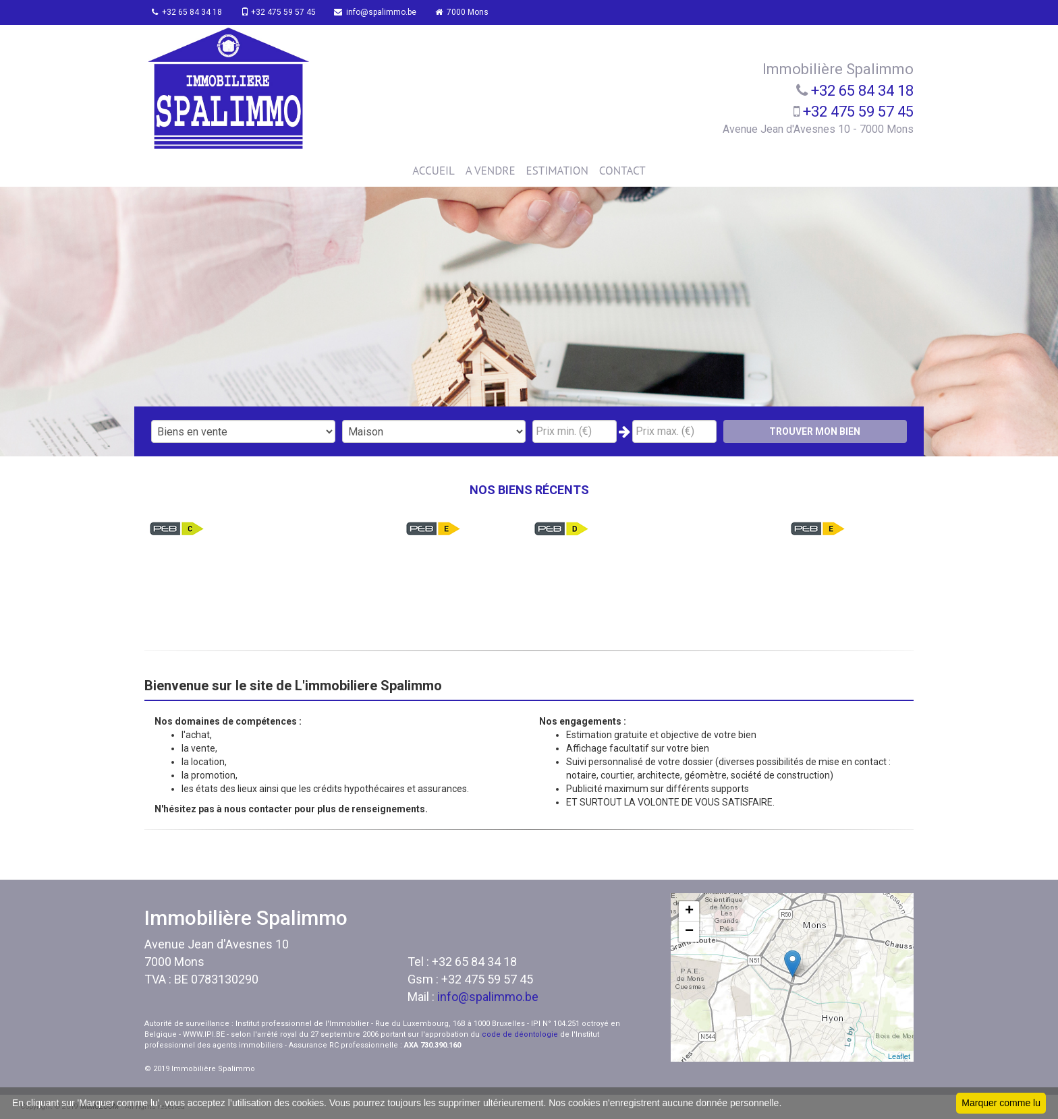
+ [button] (689, 911)
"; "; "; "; (434, 431)
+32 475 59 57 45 (283, 12)
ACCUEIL (433, 170)
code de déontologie (520, 1034)
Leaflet (899, 1056)
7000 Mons (473, 12)
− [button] (689, 931)
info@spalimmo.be (384, 12)
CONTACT (622, 170)
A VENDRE (491, 170)
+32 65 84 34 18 (190, 12)
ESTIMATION (557, 170)
